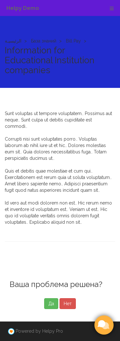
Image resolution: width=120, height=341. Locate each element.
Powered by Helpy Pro (39, 331)
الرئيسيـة (13, 40)
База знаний (43, 40)
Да (51, 303)
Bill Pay (73, 40)
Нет (68, 303)
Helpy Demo (22, 8)
